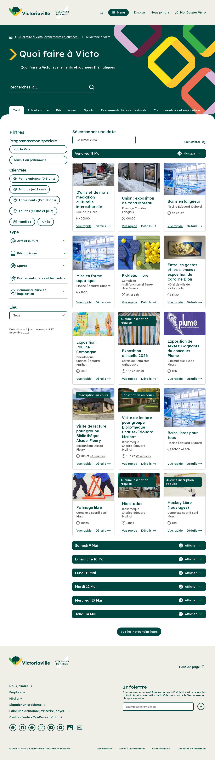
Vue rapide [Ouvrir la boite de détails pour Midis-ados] (129, 530)
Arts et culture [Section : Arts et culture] (38, 110)
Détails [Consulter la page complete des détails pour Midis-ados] (148, 530)
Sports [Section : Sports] (89, 110)
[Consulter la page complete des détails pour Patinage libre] (93, 517)
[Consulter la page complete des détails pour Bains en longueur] (185, 209)
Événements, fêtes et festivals (38, 278)
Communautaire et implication (38, 292)
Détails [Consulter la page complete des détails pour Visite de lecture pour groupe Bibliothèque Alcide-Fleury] (103, 464)
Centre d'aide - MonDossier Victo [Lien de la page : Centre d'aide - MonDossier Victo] (36, 717)
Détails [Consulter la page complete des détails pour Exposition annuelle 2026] (148, 379)
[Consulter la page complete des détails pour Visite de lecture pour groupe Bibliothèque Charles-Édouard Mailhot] (139, 438)
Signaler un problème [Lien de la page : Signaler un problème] (27, 705)
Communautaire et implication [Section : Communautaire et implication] (177, 110)
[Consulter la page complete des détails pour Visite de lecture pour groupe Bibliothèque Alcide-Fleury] (93, 443)
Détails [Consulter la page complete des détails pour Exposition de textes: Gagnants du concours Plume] (194, 379)
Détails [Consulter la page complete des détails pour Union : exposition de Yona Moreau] (148, 226)
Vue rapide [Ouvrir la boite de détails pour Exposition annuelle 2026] (129, 379)
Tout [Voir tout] (16, 110)
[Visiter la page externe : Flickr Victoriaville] (70, 728)
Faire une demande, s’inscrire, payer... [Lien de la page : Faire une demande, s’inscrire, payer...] (39, 711)
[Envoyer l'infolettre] (201, 707)
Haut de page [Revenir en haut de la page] (191, 667)
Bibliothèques (38, 253)
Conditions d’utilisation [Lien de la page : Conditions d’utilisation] (192, 748)
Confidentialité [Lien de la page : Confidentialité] (161, 748)
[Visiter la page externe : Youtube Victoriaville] (60, 728)
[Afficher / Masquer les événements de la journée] (193, 153)
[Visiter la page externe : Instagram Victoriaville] (41, 728)
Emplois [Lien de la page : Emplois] (17, 692)
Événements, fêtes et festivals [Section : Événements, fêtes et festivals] (123, 110)
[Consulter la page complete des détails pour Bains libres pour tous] (185, 442)
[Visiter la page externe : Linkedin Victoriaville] (51, 728)
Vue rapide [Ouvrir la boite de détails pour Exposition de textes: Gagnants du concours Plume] (175, 379)
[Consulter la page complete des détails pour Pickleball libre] (139, 286)
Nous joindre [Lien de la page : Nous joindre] (21, 686)
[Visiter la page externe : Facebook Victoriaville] (12, 728)
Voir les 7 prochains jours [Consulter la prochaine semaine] (139, 632)
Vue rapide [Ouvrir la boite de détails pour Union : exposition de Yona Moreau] (129, 226)
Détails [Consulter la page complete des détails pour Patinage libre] (103, 530)
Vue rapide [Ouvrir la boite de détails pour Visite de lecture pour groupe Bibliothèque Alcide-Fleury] (83, 464)
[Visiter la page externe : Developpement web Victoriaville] (79, 728)
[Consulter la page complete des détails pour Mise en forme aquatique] (93, 285)
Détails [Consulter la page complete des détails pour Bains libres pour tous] (194, 464)
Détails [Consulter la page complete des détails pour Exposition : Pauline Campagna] (103, 379)
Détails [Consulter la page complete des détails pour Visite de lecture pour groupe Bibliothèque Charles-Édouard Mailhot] (148, 464)
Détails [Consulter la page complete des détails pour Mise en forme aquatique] (103, 302)
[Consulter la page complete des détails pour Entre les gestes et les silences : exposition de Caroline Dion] (185, 281)
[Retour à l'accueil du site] (12, 37)
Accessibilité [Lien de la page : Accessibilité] (104, 748)
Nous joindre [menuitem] (160, 12)
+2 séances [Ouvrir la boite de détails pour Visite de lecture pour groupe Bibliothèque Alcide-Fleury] (97, 456)
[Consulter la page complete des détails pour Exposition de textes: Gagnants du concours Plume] (185, 358)
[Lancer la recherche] (91, 87)
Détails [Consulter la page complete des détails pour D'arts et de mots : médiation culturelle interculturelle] (103, 226)
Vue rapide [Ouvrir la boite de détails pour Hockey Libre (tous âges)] (175, 530)
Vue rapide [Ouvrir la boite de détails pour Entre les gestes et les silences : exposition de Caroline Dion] (175, 302)
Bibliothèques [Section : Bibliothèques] (66, 110)
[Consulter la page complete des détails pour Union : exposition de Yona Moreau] (139, 210)
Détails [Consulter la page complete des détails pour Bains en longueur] (194, 226)
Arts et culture (38, 240)
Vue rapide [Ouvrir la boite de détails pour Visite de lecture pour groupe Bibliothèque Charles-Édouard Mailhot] (129, 464)
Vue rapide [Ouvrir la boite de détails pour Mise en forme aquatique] (83, 302)
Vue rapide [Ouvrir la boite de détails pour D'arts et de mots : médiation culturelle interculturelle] (83, 226)
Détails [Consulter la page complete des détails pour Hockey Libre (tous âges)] (194, 530)
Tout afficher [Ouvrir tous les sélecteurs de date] (195, 142)
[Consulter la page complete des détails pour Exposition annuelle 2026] (139, 362)
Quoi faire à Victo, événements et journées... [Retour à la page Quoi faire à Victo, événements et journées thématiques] (48, 37)
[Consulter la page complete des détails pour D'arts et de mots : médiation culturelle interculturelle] (93, 207)
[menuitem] (39, 12)
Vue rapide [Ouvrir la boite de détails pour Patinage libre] (83, 530)
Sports (38, 265)
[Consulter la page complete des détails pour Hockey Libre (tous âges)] (185, 514)
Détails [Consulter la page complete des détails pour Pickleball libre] (148, 302)
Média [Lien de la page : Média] (16, 698)
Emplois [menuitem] (140, 12)
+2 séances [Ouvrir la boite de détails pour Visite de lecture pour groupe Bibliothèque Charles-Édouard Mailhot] (143, 456)
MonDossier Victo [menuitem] (190, 12)
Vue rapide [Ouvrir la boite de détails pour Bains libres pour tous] (175, 464)
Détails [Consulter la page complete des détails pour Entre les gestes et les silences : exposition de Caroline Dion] (194, 302)
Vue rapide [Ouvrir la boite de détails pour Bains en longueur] (175, 226)
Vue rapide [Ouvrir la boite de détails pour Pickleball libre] (129, 302)
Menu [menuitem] (118, 12)
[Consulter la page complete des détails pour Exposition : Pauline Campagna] (93, 358)
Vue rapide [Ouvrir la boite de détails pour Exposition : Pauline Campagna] (83, 379)
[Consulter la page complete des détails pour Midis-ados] (139, 515)
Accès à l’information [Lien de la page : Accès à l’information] (132, 748)
